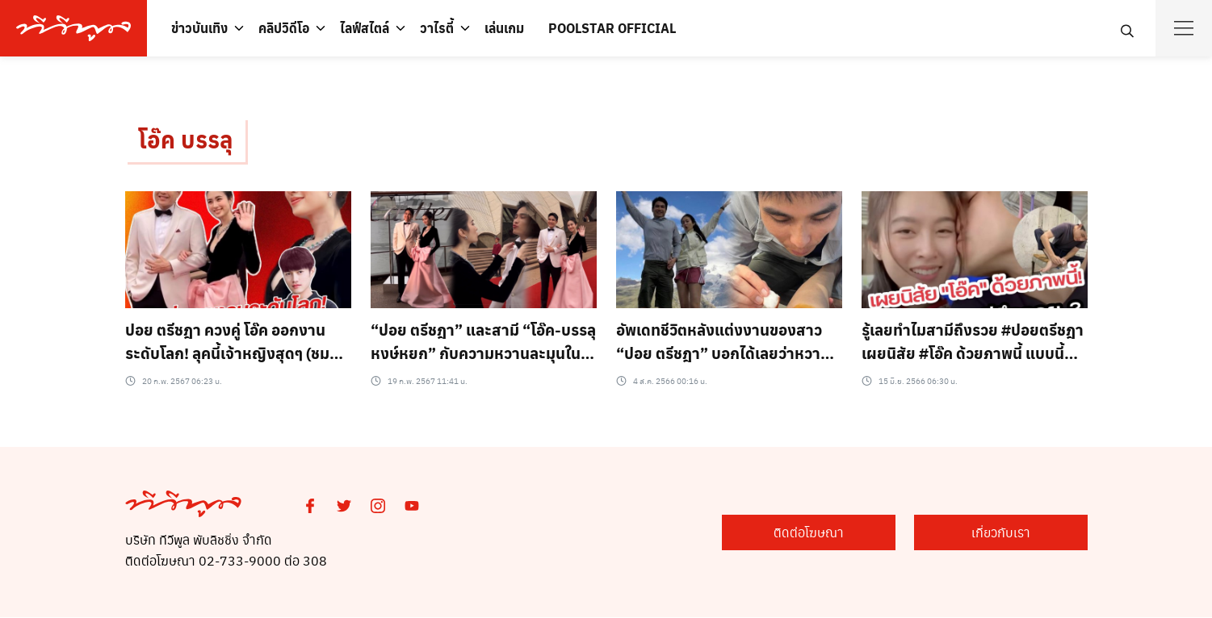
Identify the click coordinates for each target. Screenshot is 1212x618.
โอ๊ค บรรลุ (185, 140)
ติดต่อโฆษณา (826, 532)
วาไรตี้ (437, 28)
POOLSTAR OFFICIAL (612, 28)
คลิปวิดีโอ (283, 28)
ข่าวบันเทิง (199, 28)
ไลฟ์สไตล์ (364, 28)
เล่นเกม (504, 28)
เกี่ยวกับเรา (1006, 532)
